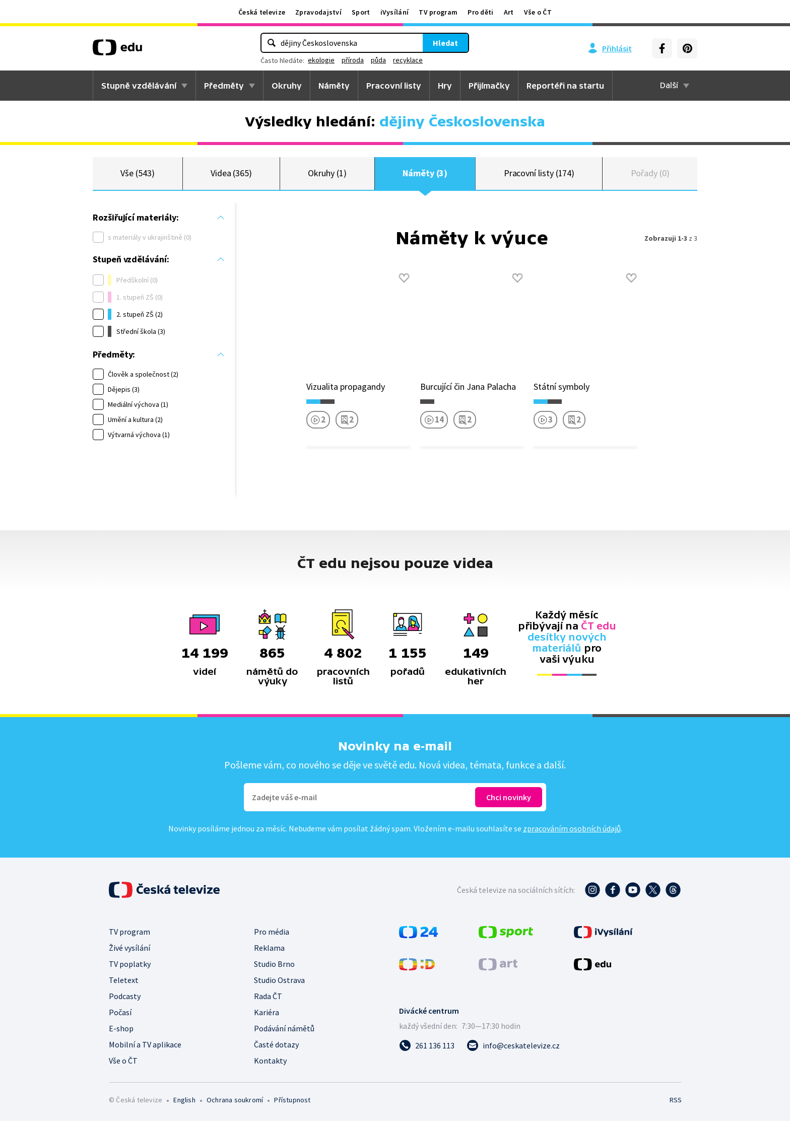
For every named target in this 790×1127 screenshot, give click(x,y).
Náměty (334, 85)
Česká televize (261, 12)
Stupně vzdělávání (138, 85)
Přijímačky (489, 85)
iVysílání (394, 12)
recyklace (408, 59)
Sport (361, 12)
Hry (445, 85)
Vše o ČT (538, 12)
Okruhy (287, 85)
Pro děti (480, 12)
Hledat (445, 43)
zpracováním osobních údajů (572, 834)
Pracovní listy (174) (539, 176)
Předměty (224, 85)
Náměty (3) (425, 176)
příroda (353, 59)
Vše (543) (137, 176)
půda (378, 59)
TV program (438, 12)
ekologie (321, 59)
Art (509, 12)
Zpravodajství (318, 12)
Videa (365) (231, 176)
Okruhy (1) (327, 176)
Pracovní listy (393, 85)
